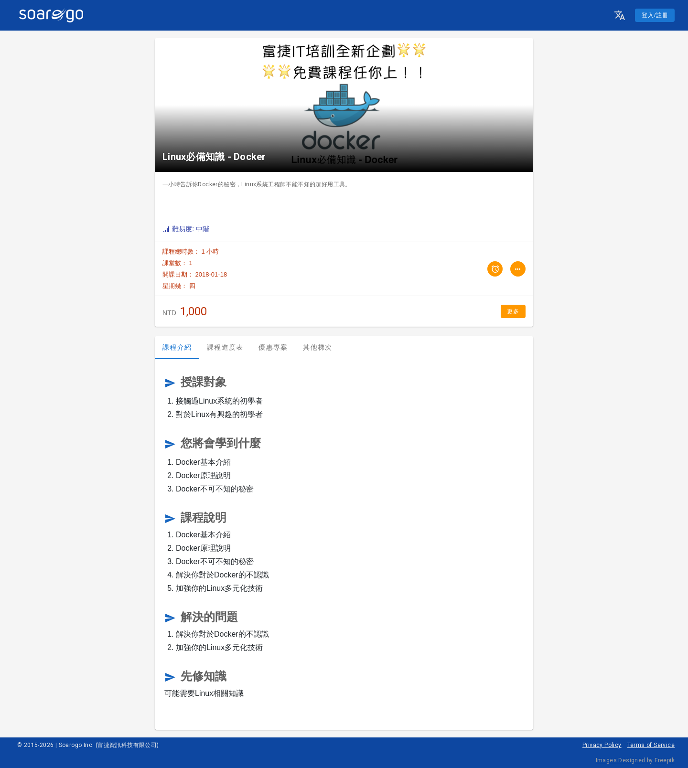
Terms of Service (651, 745)
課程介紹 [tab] (177, 347)
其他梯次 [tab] (317, 347)
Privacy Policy (602, 745)
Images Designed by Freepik (635, 760)
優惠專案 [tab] (273, 347)
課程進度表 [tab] (225, 347)
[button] (619, 15)
